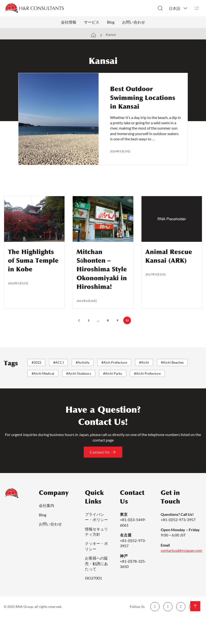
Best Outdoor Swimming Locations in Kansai (142, 97)
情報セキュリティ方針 (96, 531)
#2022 (36, 362)
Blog (110, 22)
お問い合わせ (133, 22)
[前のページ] (79, 320)
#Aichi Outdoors (78, 373)
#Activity (82, 362)
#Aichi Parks (112, 373)
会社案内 (46, 505)
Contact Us (103, 452)
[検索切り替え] (160, 8)
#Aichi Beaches (172, 362)
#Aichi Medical (43, 373)
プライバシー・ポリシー (96, 517)
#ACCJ (58, 362)
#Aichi (144, 362)
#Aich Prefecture (114, 362)
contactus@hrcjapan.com (181, 550)
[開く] (196, 8)
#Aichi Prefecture (147, 373)
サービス (91, 22)
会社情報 (68, 22)
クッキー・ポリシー (96, 546)
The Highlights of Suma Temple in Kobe (33, 260)
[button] (178, 8)
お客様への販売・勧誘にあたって (96, 563)
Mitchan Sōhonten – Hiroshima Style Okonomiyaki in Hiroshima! (102, 269)
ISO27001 (93, 578)
